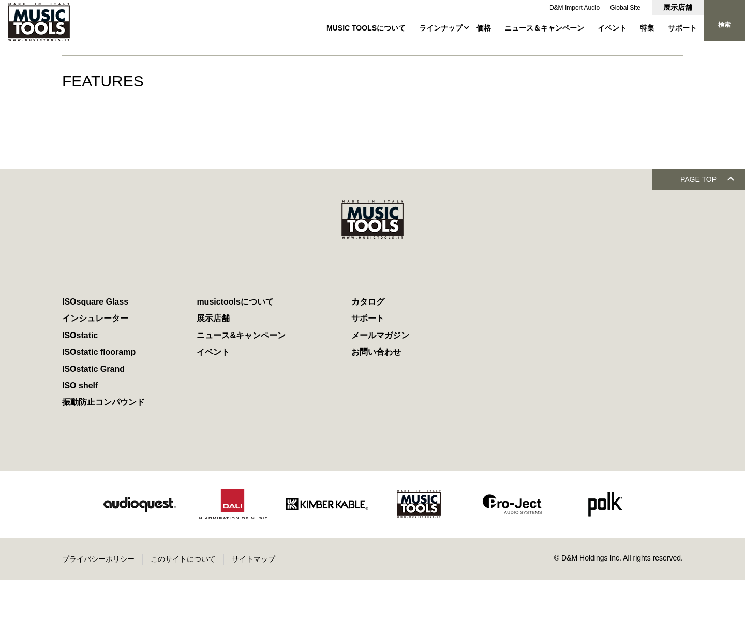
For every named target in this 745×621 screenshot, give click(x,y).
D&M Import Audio (574, 7)
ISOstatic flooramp (99, 393)
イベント (612, 28)
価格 (483, 28)
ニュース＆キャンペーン (544, 28)
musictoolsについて (235, 343)
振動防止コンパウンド (103, 443)
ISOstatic (80, 376)
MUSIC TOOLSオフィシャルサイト (145, 53)
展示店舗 (677, 7)
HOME (71, 53)
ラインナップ (441, 28)
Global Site (625, 7)
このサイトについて (183, 600)
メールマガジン (380, 376)
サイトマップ (253, 600)
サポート (682, 28)
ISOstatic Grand (93, 410)
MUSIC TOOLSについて (366, 28)
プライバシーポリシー (98, 600)
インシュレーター (95, 359)
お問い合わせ (376, 393)
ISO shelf (80, 426)
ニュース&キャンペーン (241, 376)
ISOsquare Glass (95, 343)
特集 (647, 28)
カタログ (367, 343)
